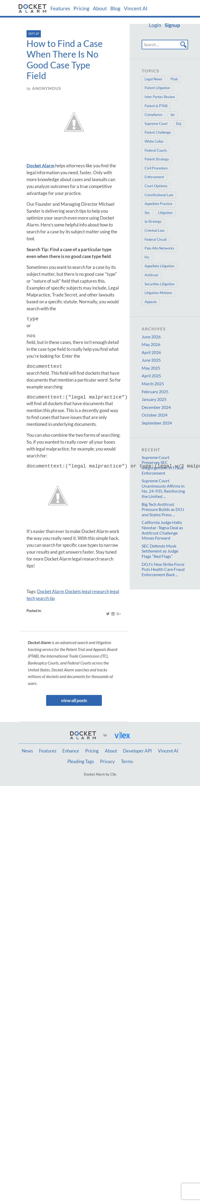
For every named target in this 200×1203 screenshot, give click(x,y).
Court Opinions (156, 186)
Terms (127, 761)
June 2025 (151, 359)
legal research (95, 591)
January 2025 (154, 399)
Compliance (153, 114)
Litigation (165, 213)
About (100, 8)
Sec (147, 213)
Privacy (107, 761)
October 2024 (154, 414)
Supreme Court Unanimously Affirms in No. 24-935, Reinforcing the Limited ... (163, 488)
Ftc (147, 257)
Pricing (81, 8)
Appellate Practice (158, 204)
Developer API (137, 751)
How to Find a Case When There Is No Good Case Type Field (65, 59)
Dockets (73, 591)
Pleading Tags (80, 761)
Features (60, 8)
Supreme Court (156, 123)
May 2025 (151, 367)
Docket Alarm (50, 591)
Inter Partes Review (160, 97)
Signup (172, 25)
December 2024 (156, 407)
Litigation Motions (158, 293)
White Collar (154, 141)
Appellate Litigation (159, 266)
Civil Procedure (156, 168)
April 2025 (151, 375)
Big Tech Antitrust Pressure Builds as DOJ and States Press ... (163, 509)
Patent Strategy (157, 159)
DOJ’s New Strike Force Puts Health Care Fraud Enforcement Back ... (163, 569)
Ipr (173, 114)
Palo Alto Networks (159, 248)
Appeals (151, 302)
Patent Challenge (158, 132)
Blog (115, 8)
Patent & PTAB (156, 106)
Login (155, 25)
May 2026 (151, 344)
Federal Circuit (156, 239)
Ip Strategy (153, 221)
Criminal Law (154, 230)
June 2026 (151, 336)
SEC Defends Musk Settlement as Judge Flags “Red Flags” (160, 551)
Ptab (174, 79)
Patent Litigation (157, 88)
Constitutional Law (159, 195)
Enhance (70, 751)
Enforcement (154, 177)
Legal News (153, 79)
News (27, 751)
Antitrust (151, 275)
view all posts (74, 700)
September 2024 (157, 422)
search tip (45, 598)
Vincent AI (135, 8)
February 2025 (155, 391)
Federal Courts (156, 150)
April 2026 (151, 352)
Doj (178, 123)
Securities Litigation (160, 284)
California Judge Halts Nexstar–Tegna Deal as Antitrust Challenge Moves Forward (162, 530)
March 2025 (153, 383)
